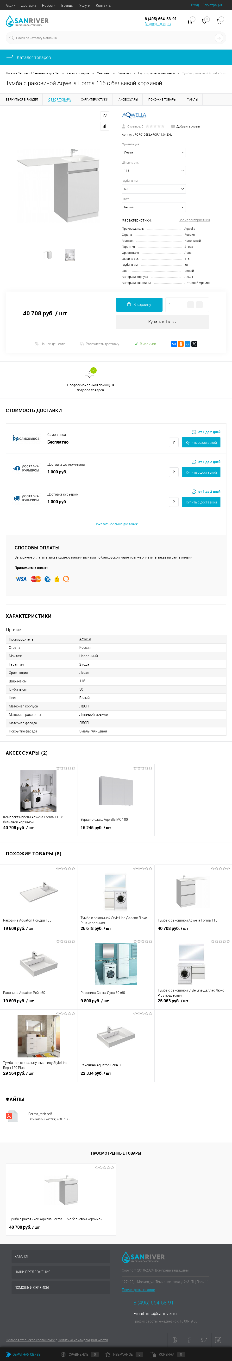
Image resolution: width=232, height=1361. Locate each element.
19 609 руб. (38, 931)
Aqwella (189, 228)
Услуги (84, 5)
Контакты (104, 5)
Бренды (67, 5)
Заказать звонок (158, 24)
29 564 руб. (38, 1076)
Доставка (28, 5)
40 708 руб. (38, 831)
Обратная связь (23, 1354)
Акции (10, 5)
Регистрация (212, 5)
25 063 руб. (193, 1004)
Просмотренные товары (116, 1153)
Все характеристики (194, 220)
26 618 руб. (116, 931)
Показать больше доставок (116, 524)
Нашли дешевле (50, 344)
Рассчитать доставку (100, 344)
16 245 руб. (116, 831)
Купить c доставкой (201, 443)
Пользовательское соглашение (30, 1340)
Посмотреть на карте (138, 1290)
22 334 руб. (116, 1076)
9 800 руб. (116, 1004)
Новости (49, 5)
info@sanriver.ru (161, 1313)
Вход (195, 5)
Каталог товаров (28, 57)
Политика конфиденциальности (83, 1340)
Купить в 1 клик (162, 322)
